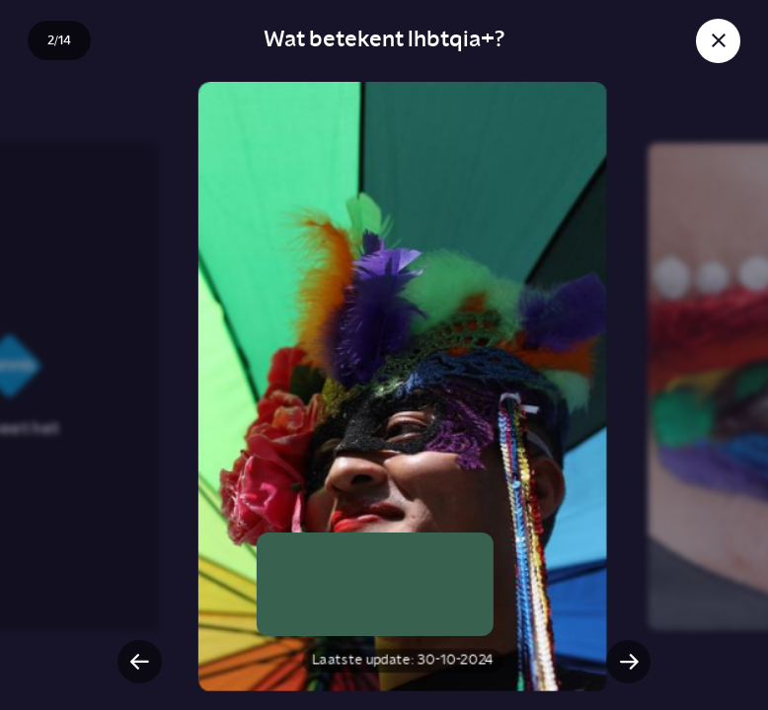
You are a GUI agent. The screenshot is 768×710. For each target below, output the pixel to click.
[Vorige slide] (139, 662)
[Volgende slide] (628, 662)
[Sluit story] (718, 41)
